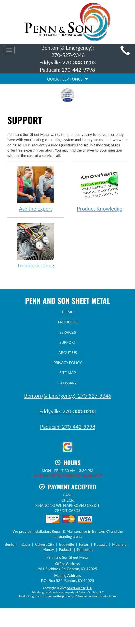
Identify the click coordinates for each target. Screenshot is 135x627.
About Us (67, 352)
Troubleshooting (35, 245)
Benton (10, 544)
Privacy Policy (68, 362)
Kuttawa (100, 544)
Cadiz (25, 544)
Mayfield (119, 544)
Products (67, 322)
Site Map (67, 372)
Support (67, 342)
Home (67, 312)
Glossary (67, 383)
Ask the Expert (35, 189)
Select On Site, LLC (79, 588)
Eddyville (66, 544)
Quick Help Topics (67, 79)
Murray (48, 549)
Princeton (85, 549)
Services (67, 332)
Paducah (65, 549)
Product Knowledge (99, 189)
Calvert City (44, 544)
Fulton (84, 544)
